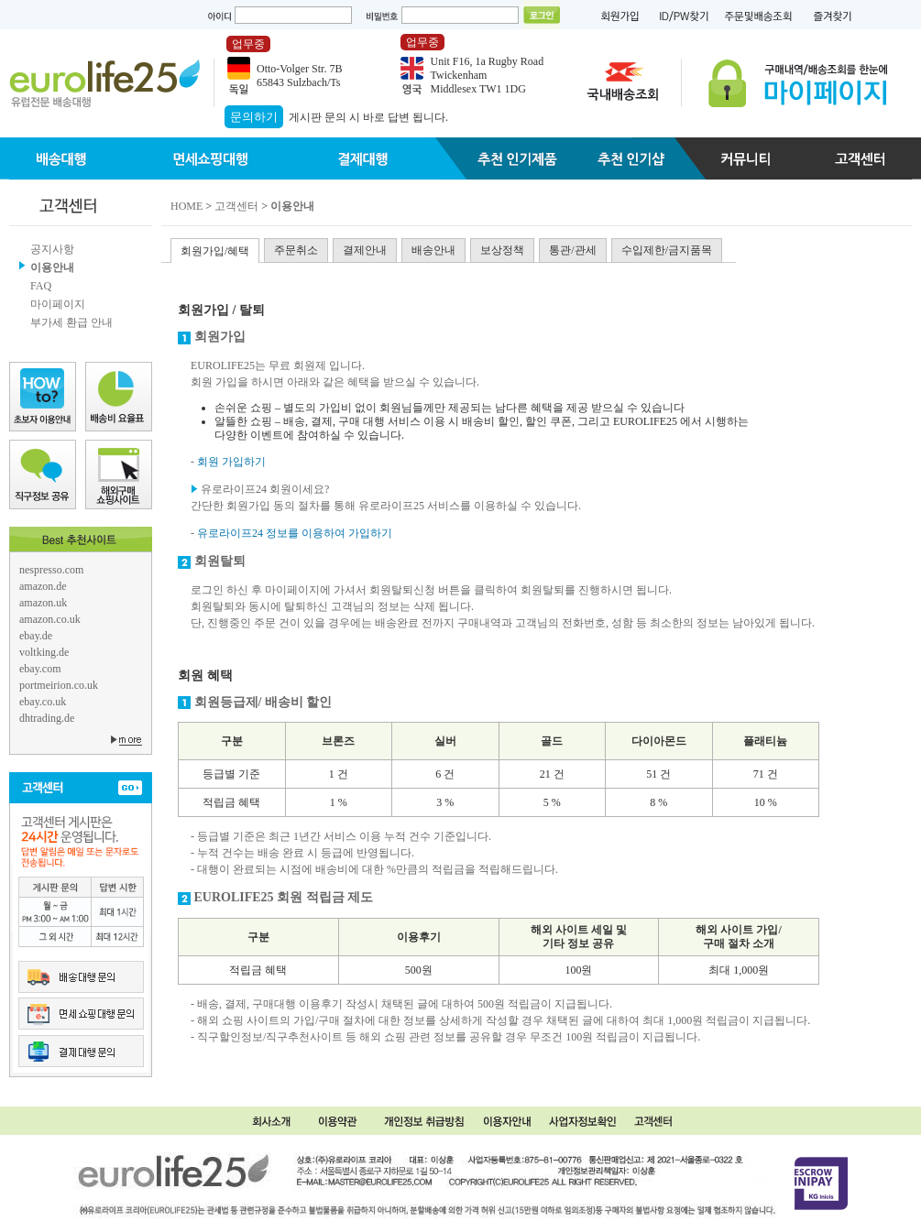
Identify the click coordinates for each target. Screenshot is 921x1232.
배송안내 (433, 250)
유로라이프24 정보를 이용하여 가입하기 (294, 533)
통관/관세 (572, 250)
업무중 (248, 44)
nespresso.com (51, 569)
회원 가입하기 (231, 461)
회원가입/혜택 (215, 251)
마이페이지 (57, 304)
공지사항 (52, 249)
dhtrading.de (46, 718)
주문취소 (296, 250)
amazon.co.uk (50, 619)
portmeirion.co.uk (58, 685)
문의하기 (254, 117)
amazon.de (43, 586)
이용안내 (52, 267)
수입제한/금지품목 (666, 250)
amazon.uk (43, 602)
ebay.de (35, 635)
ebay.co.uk (42, 701)
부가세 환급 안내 (71, 322)
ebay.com (40, 668)
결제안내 (365, 250)
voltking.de (44, 652)
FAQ (40, 285)
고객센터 (236, 206)
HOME (186, 206)
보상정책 (502, 250)
